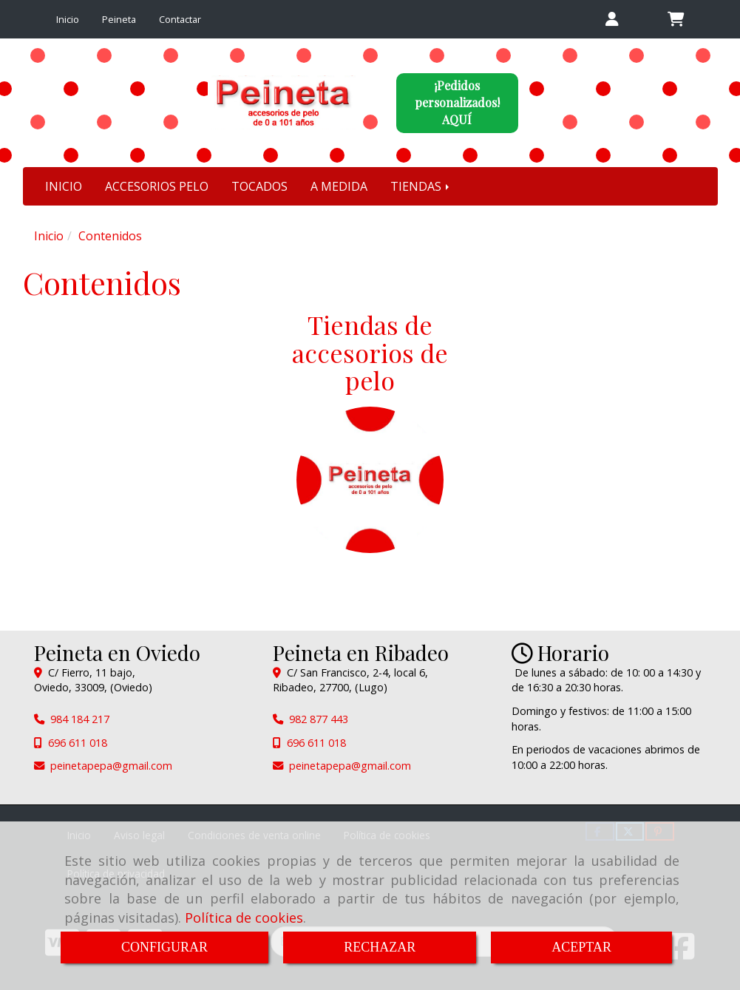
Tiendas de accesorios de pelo (370, 352)
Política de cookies (244, 917)
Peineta (119, 19)
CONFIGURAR (164, 947)
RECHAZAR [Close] (379, 947)
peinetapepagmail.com (111, 766)
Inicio (67, 19)
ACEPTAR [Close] (581, 947)
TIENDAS (421, 186)
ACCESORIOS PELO (156, 186)
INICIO (63, 186)
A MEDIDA (338, 186)
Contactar (180, 19)
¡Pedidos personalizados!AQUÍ (457, 102)
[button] (612, 19)
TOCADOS (259, 186)
